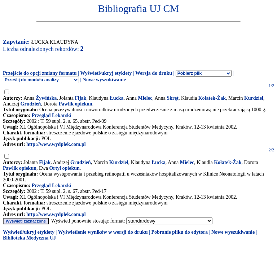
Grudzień (31, 104)
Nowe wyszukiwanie (104, 79)
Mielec (145, 98)
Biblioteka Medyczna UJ (29, 238)
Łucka (116, 98)
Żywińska (46, 98)
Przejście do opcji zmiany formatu (40, 73)
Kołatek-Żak (212, 98)
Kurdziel (253, 98)
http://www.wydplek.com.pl (56, 144)
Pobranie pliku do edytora (179, 232)
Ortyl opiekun (64, 168)
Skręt (173, 98)
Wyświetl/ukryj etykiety (106, 73)
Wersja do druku (153, 73)
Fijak (81, 98)
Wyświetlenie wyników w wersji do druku (103, 232)
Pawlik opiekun (75, 104)
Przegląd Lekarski (51, 115)
